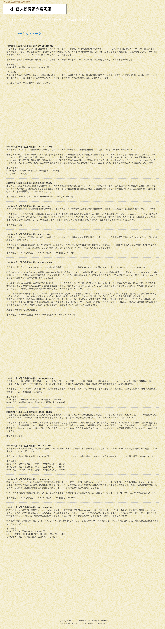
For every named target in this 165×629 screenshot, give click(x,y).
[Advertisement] (82, 113)
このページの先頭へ (21, 605)
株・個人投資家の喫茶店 (42, 9)
